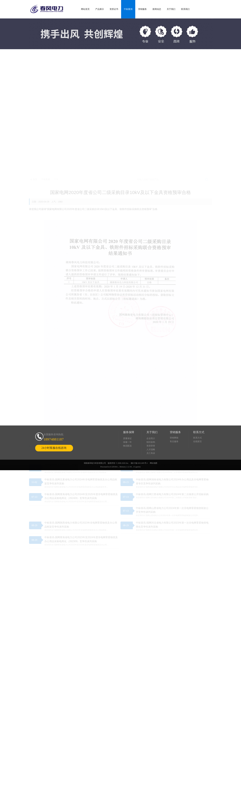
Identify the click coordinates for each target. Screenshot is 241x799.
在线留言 (197, 452)
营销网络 (174, 449)
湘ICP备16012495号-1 (139, 474)
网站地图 (153, 474)
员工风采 (150, 464)
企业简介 (150, 449)
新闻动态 (156, 9)
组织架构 (150, 453)
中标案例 (128, 9)
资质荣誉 (150, 457)
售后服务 (174, 452)
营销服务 (142, 9)
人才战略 (150, 460)
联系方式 (197, 449)
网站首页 (85, 9)
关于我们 (171, 9)
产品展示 (99, 9)
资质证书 (114, 9)
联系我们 (185, 9)
